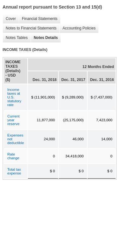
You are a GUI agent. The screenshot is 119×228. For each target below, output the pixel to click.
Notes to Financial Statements (29, 28)
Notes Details (44, 37)
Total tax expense (14, 171)
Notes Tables (15, 37)
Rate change (13, 156)
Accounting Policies (77, 28)
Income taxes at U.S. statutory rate (14, 97)
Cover (9, 18)
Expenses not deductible (15, 139)
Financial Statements (38, 18)
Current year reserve (13, 120)
